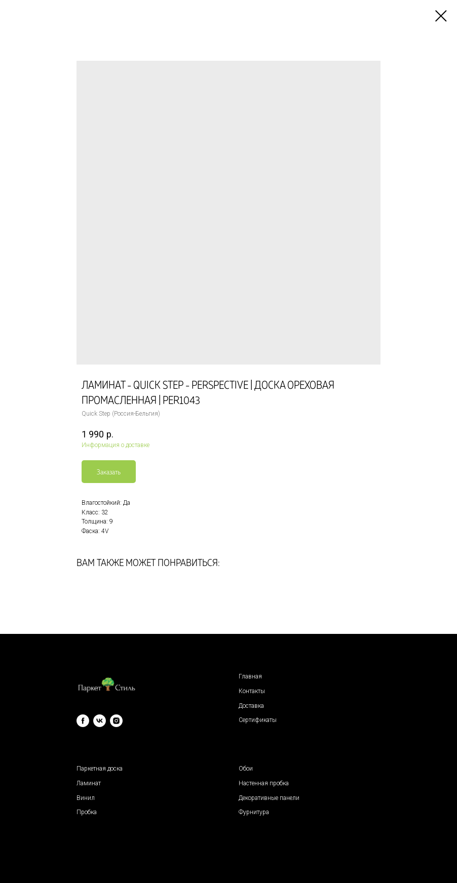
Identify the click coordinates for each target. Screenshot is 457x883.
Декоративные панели (269, 797)
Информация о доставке (115, 445)
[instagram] (116, 720)
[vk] (99, 720)
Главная (250, 676)
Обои (246, 768)
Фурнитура (254, 812)
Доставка (251, 705)
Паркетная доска (100, 768)
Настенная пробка (264, 783)
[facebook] (83, 720)
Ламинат (89, 783)
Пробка (87, 812)
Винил (86, 797)
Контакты (252, 691)
